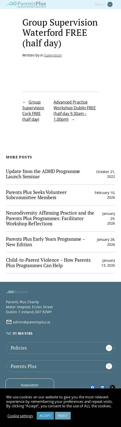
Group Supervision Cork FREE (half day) (33, 110)
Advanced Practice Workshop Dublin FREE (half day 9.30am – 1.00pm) (75, 110)
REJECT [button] (63, 415)
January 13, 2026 (108, 263)
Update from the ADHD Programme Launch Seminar (43, 174)
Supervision (53, 55)
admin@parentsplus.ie (28, 322)
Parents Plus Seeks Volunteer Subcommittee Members (36, 195)
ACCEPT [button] (45, 415)
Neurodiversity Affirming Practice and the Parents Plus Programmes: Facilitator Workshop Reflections (50, 218)
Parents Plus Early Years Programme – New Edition (45, 242)
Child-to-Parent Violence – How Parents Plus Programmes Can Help (48, 262)
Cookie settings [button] (20, 416)
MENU (100, 4)
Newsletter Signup (30, 387)
